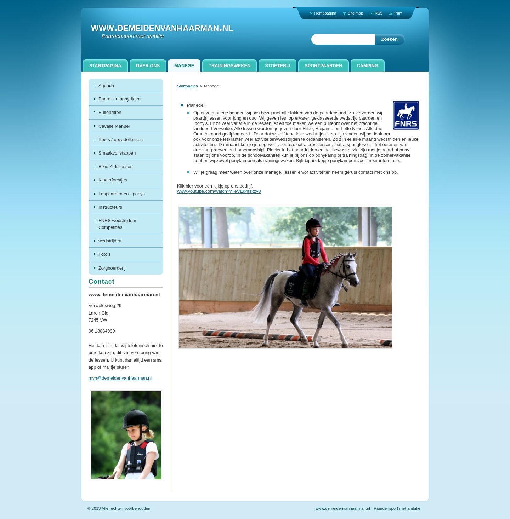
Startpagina (187, 86)
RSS (378, 13)
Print (398, 13)
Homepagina (325, 13)
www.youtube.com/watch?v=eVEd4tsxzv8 (219, 191)
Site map (355, 13)
